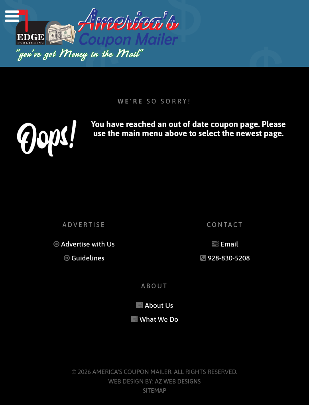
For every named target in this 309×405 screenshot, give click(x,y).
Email (229, 244)
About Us (159, 305)
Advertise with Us (87, 244)
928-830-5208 (229, 258)
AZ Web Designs (178, 381)
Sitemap (154, 390)
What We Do (159, 319)
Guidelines (87, 258)
